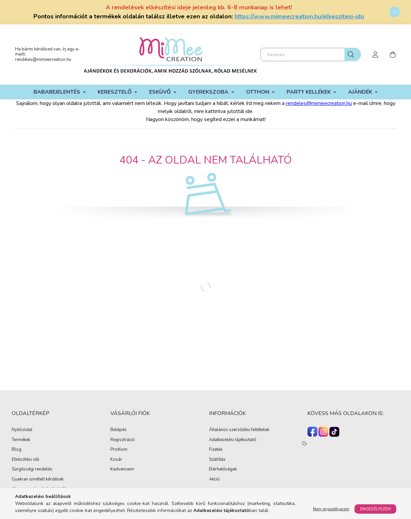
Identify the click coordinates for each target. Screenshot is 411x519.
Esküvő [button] (160, 92)
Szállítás (217, 459)
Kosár (116, 459)
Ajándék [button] (361, 92)
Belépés (118, 430)
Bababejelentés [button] (57, 92)
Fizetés (216, 449)
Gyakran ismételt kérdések (38, 479)
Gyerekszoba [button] (209, 92)
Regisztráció (122, 440)
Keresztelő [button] (115, 92)
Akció (214, 479)
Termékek (21, 440)
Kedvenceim (122, 469)
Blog (16, 449)
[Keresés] (311, 54)
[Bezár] (395, 12)
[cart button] (393, 54)
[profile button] (375, 54)
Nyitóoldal (22, 430)
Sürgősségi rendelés (32, 469)
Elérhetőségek (223, 469)
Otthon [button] (258, 92)
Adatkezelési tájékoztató (232, 440)
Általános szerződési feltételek (239, 430)
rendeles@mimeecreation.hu (43, 60)
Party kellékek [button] (309, 92)
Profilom (118, 449)
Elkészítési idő (25, 459)
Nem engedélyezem (331, 509)
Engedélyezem (375, 509)
